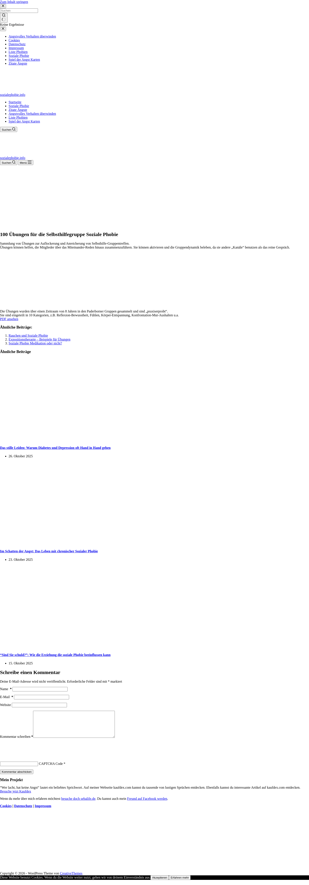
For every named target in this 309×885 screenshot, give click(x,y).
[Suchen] (8, 129)
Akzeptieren (159, 882)
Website (5, 705)
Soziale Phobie (19, 106)
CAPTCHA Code (51, 769)
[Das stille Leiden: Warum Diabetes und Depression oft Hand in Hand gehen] (82, 439)
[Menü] (25, 162)
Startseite (15, 102)
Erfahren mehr (180, 882)
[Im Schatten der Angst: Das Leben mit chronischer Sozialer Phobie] (82, 543)
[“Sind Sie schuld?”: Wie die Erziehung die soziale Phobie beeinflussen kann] (82, 646)
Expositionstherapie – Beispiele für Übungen (39, 339)
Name (6, 689)
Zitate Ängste (18, 110)
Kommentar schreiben (16, 742)
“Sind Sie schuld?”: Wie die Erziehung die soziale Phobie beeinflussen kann (55, 655)
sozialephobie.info (12, 95)
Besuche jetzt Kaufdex (15, 796)
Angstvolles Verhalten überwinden (32, 113)
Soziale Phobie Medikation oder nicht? (35, 343)
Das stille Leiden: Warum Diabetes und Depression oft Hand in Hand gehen (55, 448)
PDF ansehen (9, 319)
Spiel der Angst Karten (24, 121)
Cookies (6, 811)
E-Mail (6, 697)
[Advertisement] (154, 197)
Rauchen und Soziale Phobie (28, 335)
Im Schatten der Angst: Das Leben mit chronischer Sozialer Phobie (49, 551)
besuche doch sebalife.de (78, 804)
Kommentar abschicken (17, 777)
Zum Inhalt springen (14, 2)
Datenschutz (23, 811)
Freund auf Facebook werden (147, 804)
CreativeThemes (71, 878)
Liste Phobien (18, 117)
